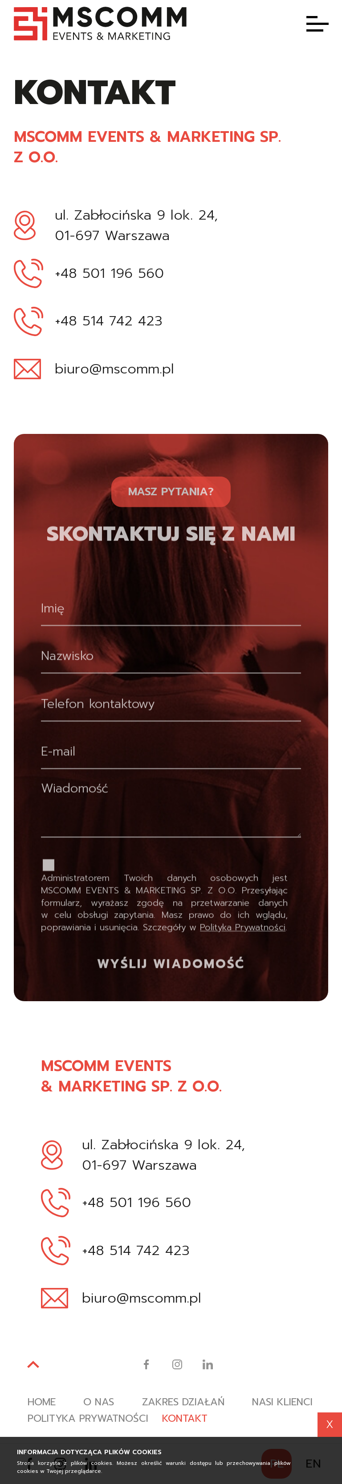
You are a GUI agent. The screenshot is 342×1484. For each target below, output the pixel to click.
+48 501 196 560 (109, 275)
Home (42, 1403)
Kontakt (189, 1420)
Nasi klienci (288, 1403)
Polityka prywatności (90, 1420)
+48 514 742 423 (109, 322)
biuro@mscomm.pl (114, 370)
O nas (100, 1403)
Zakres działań (187, 1403)
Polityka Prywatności (242, 959)
